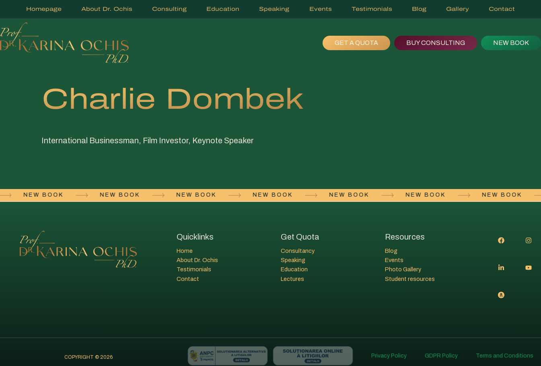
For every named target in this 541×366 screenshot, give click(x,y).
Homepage (44, 9)
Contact (502, 9)
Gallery (457, 9)
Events (320, 9)
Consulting (169, 9)
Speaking (274, 9)
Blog (419, 9)
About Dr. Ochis (106, 9)
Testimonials (372, 9)
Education (222, 9)
